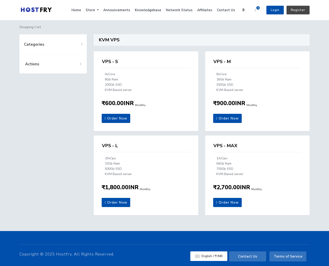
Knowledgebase (148, 10)
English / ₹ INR (209, 256)
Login (275, 10)
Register (298, 10)
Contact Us (226, 10)
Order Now (116, 118)
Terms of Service (288, 256)
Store (91, 10)
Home (76, 10)
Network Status (179, 10)
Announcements (116, 10)
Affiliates (204, 10)
